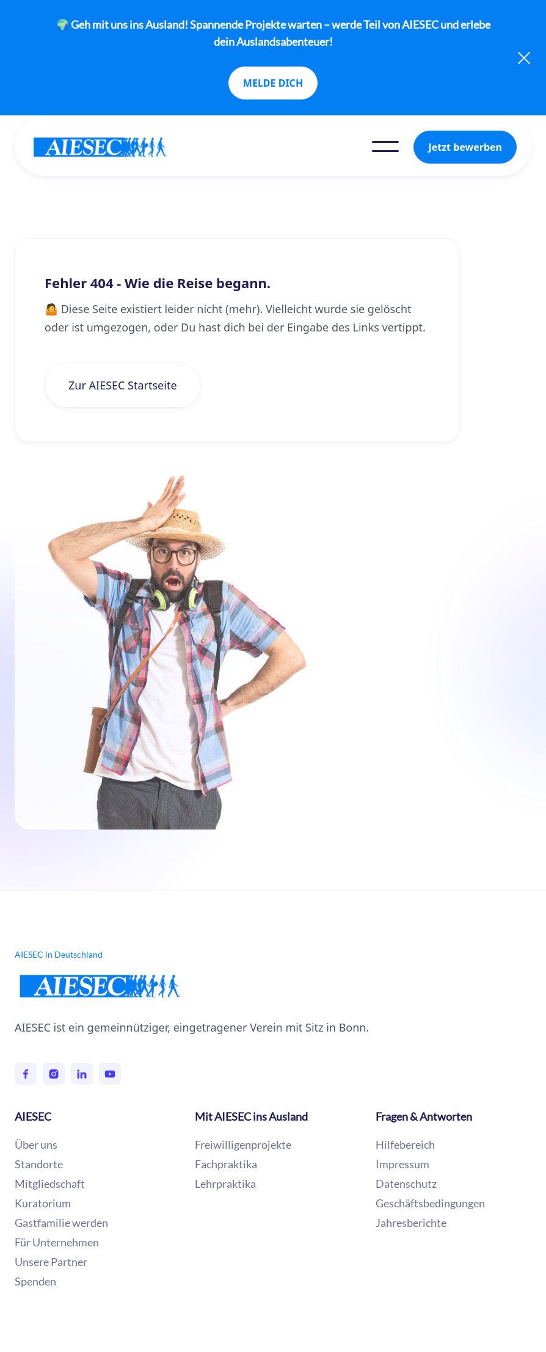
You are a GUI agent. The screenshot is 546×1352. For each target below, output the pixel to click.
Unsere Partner (51, 1261)
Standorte (39, 1164)
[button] (385, 146)
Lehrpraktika (225, 1183)
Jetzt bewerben (465, 147)
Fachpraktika (226, 1164)
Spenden (35, 1281)
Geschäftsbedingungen (430, 1203)
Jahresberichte (411, 1222)
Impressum (402, 1164)
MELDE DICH (273, 83)
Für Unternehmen (57, 1242)
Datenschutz (406, 1183)
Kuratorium (43, 1203)
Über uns (36, 1144)
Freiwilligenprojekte (243, 1144)
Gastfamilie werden (61, 1222)
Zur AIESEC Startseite (122, 385)
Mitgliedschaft (50, 1183)
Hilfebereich (405, 1144)
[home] (112, 147)
